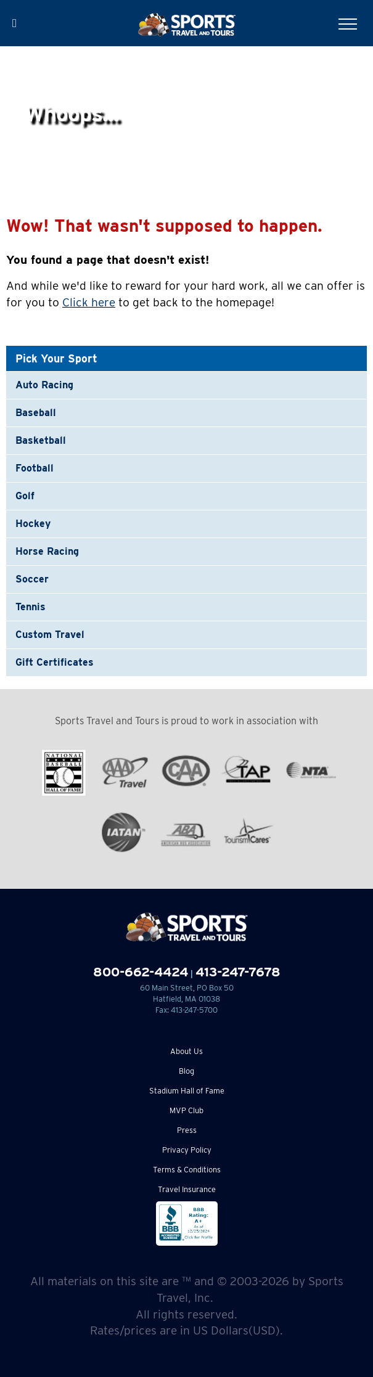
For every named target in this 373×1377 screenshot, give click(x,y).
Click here (88, 302)
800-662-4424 (140, 971)
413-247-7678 (238, 971)
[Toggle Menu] (348, 24)
